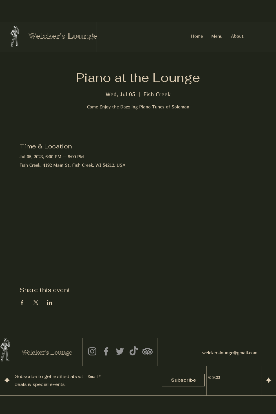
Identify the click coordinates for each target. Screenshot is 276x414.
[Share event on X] (36, 302)
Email (93, 377)
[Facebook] (106, 351)
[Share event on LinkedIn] (49, 302)
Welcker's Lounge (62, 36)
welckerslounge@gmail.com (229, 352)
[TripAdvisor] (147, 351)
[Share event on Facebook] (22, 302)
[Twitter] (119, 351)
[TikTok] (133, 351)
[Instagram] (92, 351)
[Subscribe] (183, 380)
